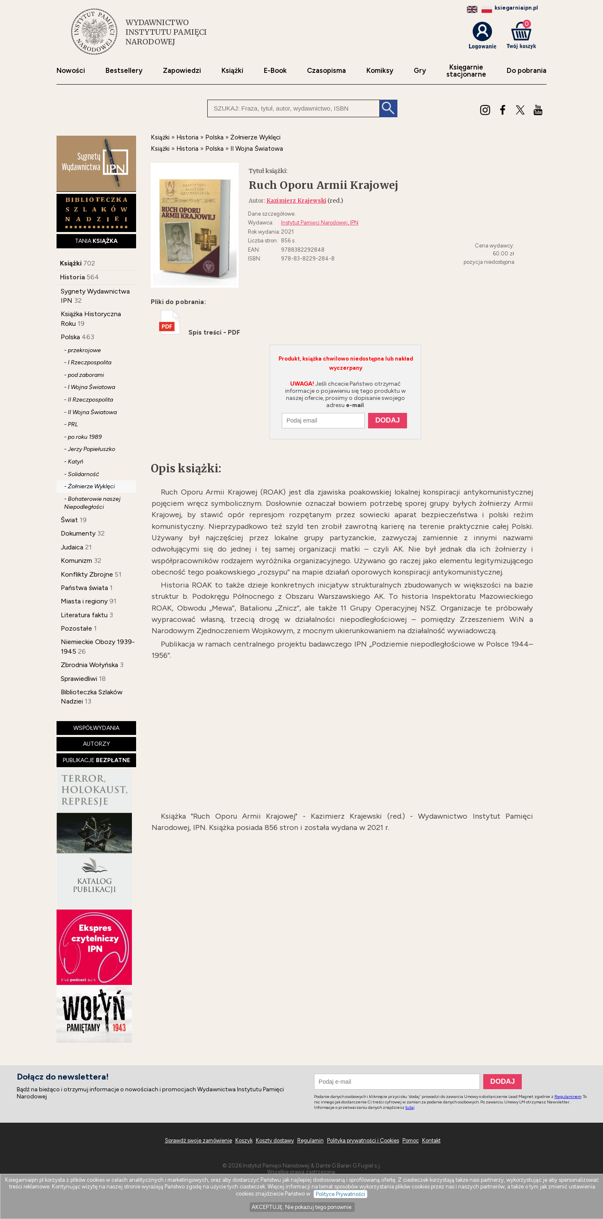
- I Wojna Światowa (89, 387)
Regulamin (310, 1140)
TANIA (96, 241)
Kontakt (431, 1140)
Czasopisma (326, 70)
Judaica (72, 547)
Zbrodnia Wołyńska (89, 665)
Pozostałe (76, 628)
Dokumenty (78, 533)
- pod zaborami (84, 375)
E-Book (275, 70)
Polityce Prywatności (340, 1194)
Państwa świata (84, 588)
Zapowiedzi (182, 70)
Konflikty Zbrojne (87, 574)
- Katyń (73, 461)
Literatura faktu (84, 615)
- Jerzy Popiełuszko (89, 449)
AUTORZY (96, 743)
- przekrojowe (82, 350)
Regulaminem (567, 1096)
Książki (232, 70)
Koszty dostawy (275, 1140)
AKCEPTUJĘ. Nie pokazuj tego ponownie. (302, 1207)
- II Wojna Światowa (90, 412)
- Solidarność (81, 474)
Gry (420, 70)
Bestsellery (124, 70)
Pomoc (410, 1140)
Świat (69, 520)
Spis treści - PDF (199, 332)
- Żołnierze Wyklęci (89, 486)
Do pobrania (526, 70)
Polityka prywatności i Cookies (363, 1140)
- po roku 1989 (83, 437)
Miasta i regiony (84, 601)
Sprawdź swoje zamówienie (198, 1140)
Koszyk (244, 1140)
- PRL (71, 424)
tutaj (410, 1107)
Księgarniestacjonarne (466, 71)
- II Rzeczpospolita (88, 399)
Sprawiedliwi (79, 679)
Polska (70, 337)
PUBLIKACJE (96, 760)
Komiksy (379, 70)
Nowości (71, 70)
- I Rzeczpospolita (87, 362)
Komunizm (76, 560)
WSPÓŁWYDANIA (96, 728)
